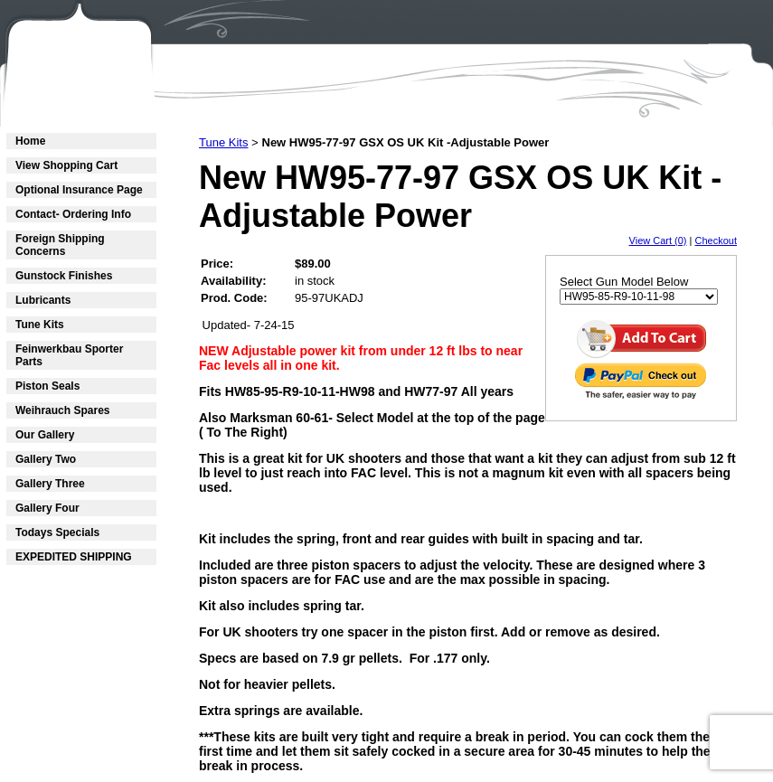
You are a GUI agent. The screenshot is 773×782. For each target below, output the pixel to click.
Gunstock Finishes (63, 275)
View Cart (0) (658, 240)
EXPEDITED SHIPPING (73, 557)
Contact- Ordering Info (73, 214)
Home (30, 141)
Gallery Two (45, 459)
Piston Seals (47, 386)
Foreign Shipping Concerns (60, 245)
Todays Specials (57, 532)
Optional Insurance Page (79, 190)
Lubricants (43, 300)
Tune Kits (39, 324)
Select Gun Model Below (624, 281)
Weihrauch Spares (62, 410)
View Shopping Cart (66, 165)
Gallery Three (50, 483)
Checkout (716, 240)
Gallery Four (47, 508)
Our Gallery (44, 435)
